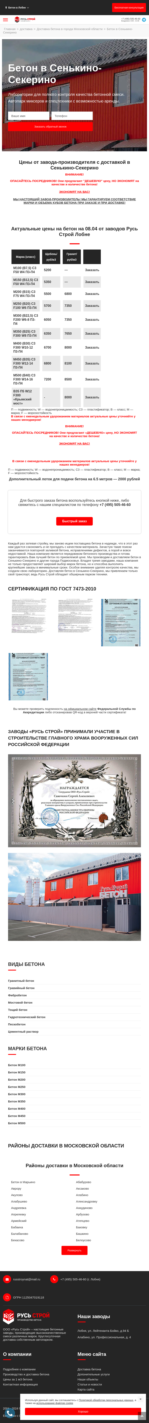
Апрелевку (18, 1214)
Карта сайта (86, 1389)
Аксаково (82, 1188)
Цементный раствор (23, 1031)
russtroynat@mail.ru (21, 1279)
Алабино (82, 1195)
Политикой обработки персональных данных (106, 1400)
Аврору (16, 1188)
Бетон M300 (16, 1094)
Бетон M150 (16, 1072)
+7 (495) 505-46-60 (130, 19)
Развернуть (74, 1250)
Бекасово (17, 1240)
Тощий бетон (17, 1009)
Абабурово (83, 1182)
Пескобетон (17, 1024)
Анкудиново (84, 1208)
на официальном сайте (80, 708)
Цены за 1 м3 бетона (17, 1379)
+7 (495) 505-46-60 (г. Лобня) (75, 1279)
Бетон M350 (16, 1101)
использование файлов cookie (54, 1403)
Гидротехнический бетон (26, 1017)
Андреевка (18, 1208)
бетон (51, 557)
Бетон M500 (16, 1123)
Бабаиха (17, 1227)
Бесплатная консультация (129, 7)
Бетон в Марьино (23, 1182)
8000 (68, 397)
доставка (26, 29)
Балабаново (19, 1233)
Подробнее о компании (19, 1369)
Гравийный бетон (21, 988)
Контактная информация (20, 1384)
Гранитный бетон (21, 980)
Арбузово (82, 1214)
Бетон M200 (16, 1079)
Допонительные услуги (94, 1374)
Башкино (82, 1233)
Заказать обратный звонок (50, 126)
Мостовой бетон (20, 1002)
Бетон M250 (16, 1087)
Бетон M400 (16, 1108)
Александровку (86, 1201)
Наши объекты (88, 1379)
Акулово (17, 1195)
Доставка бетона (89, 1369)
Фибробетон (17, 995)
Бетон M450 (16, 1116)
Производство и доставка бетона (26, 1374)
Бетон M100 (16, 1065)
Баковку (81, 1227)
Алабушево (19, 1201)
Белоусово (83, 1240)
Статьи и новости (90, 1384)
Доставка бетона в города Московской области (70, 29)
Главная (10, 29)
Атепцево (82, 1220)
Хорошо (83, 1411)
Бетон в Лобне (15, 7)
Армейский (18, 1220)
